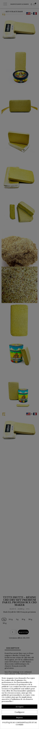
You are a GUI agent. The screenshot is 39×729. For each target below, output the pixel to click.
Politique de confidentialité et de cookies (19, 724)
